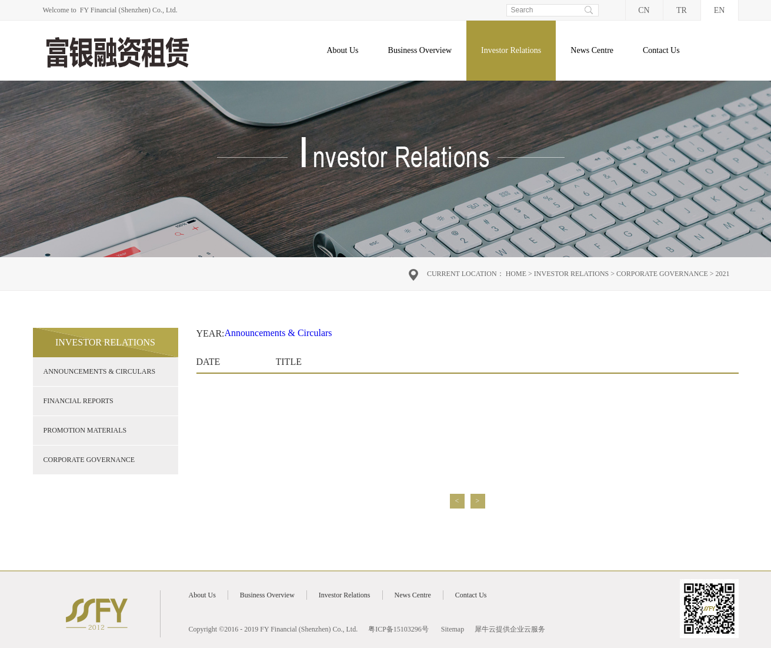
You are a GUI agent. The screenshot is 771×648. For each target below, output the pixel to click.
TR (681, 10)
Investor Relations (571, 274)
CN (643, 10)
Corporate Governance (662, 274)
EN (719, 10)
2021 (723, 274)
